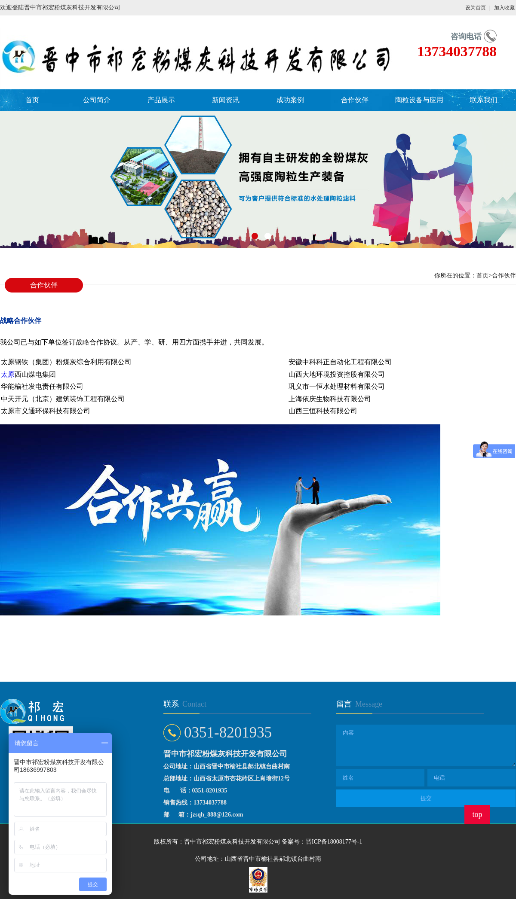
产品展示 (161, 100)
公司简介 (97, 100)
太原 (8, 374)
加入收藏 (504, 8)
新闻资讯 (226, 100)
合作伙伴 (355, 100)
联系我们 (484, 100)
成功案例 (290, 100)
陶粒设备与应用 (419, 100)
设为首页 (475, 8)
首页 (32, 100)
